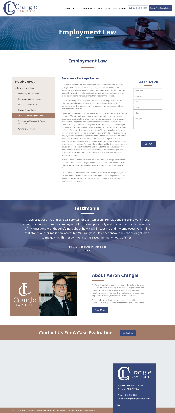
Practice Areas (87, 8)
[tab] (33, 88)
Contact (122, 8)
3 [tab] (90, 250)
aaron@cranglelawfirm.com (137, 398)
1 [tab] (85, 250)
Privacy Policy (62, 410)
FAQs (99, 8)
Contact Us (128, 333)
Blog (114, 8)
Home (66, 8)
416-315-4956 (131, 395)
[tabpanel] (87, 232)
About (74, 8)
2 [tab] (87, 250)
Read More (100, 310)
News (106, 8)
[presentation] (147, 135)
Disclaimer (72, 410)
